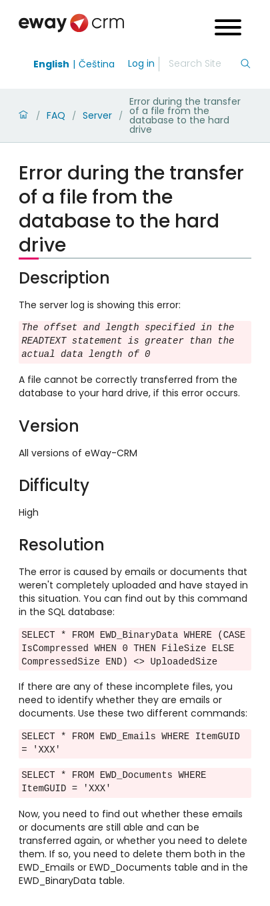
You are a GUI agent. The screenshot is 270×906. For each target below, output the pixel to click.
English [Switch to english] (51, 64)
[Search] (204, 64)
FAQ (56, 115)
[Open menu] (228, 29)
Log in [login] (141, 63)
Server (97, 115)
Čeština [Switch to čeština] (97, 64)
